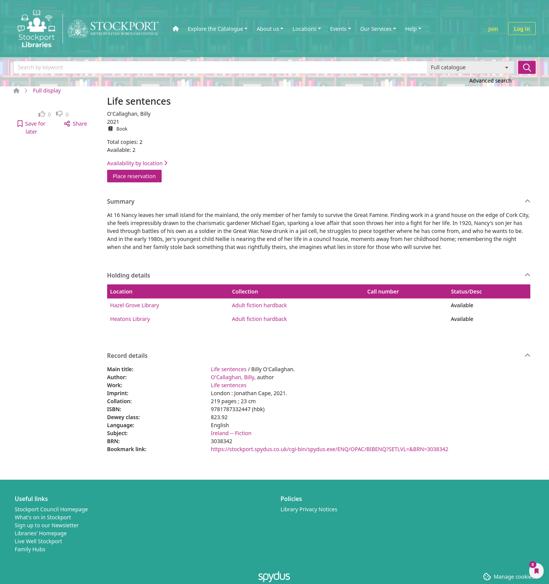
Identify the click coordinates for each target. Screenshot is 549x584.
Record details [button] (319, 356)
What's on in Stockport (43, 517)
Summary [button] (319, 201)
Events (338, 28)
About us (268, 28)
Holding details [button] (319, 275)
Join (493, 28)
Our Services (376, 28)
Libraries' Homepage (41, 533)
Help (411, 28)
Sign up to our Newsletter (47, 525)
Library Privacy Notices (309, 509)
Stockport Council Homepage (51, 509)
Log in (522, 28)
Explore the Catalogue (215, 28)
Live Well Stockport (38, 541)
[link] (45, 114)
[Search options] (470, 67)
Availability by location (137, 163)
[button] (31, 128)
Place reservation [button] (137, 176)
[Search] (527, 67)
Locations (304, 28)
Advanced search (490, 80)
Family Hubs (30, 549)
